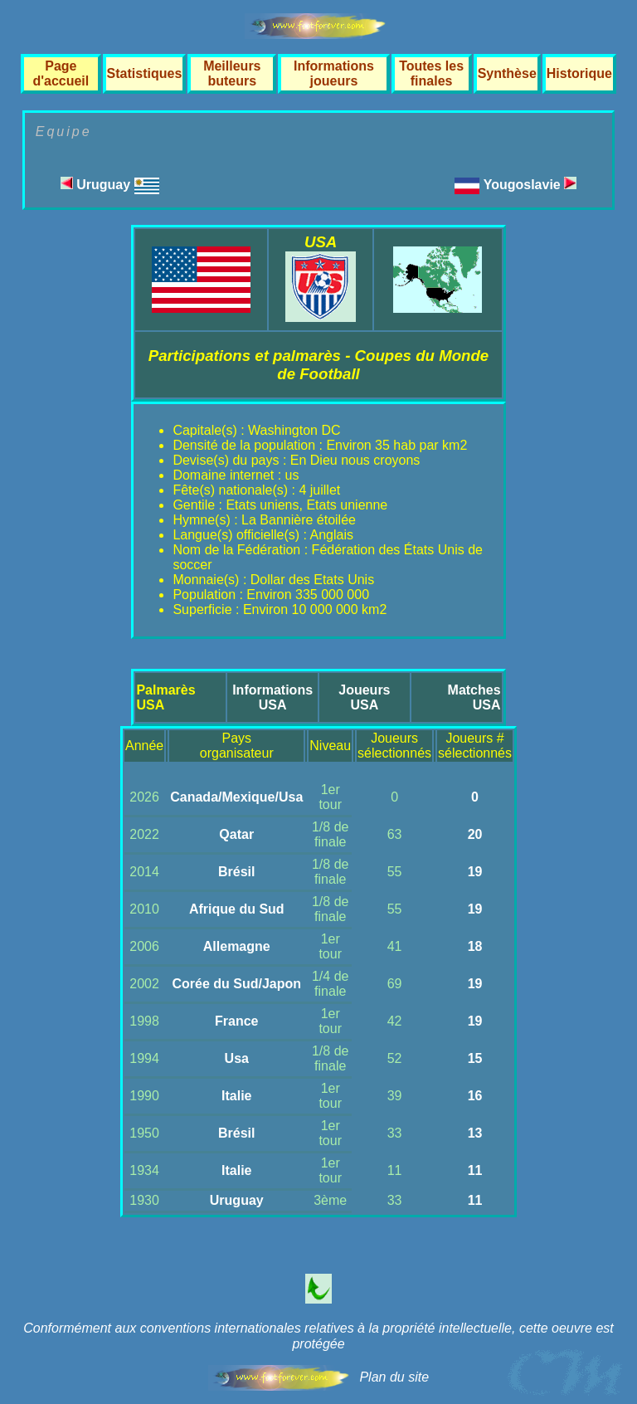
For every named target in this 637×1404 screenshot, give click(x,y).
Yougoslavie (530, 185)
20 (475, 834)
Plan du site (394, 1377)
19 (475, 872)
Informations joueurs (334, 73)
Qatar (236, 834)
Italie (236, 1096)
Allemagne (236, 946)
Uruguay (110, 185)
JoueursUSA (364, 697)
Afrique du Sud (236, 909)
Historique (579, 73)
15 (475, 1058)
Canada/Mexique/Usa (236, 797)
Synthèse (507, 73)
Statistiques (144, 73)
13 (475, 1133)
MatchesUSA (474, 697)
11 (475, 1170)
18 (475, 946)
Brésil (236, 872)
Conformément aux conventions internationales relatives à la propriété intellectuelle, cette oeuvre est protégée (318, 1336)
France (236, 1021)
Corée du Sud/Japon (236, 984)
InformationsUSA (272, 697)
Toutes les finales (431, 73)
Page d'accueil (60, 73)
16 (475, 1096)
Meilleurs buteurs (231, 73)
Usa (237, 1058)
